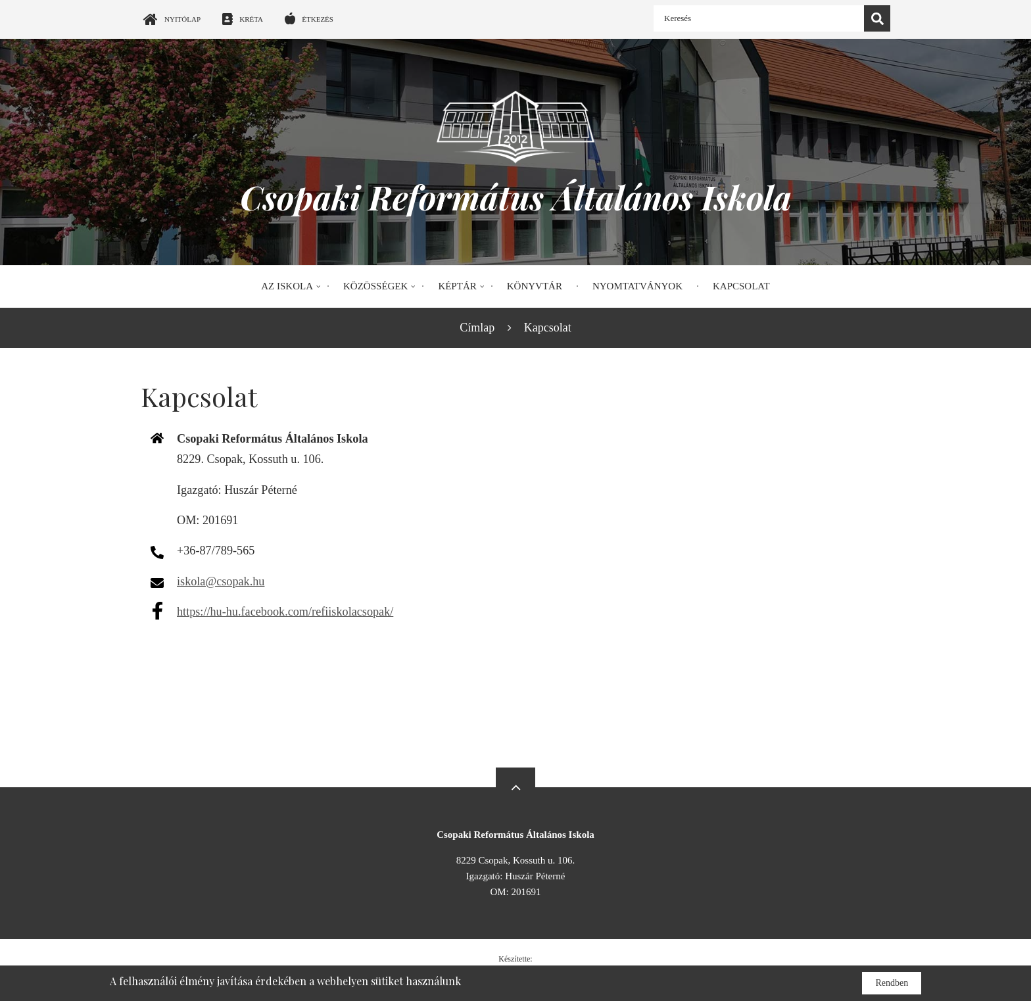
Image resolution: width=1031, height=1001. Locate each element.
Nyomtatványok (637, 286)
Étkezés (317, 19)
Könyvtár (534, 286)
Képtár (457, 286)
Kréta (251, 19)
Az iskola (287, 286)
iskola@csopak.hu (220, 581)
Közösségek (375, 286)
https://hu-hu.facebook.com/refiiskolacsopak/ (285, 611)
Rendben (891, 983)
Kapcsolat (741, 286)
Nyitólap (182, 19)
